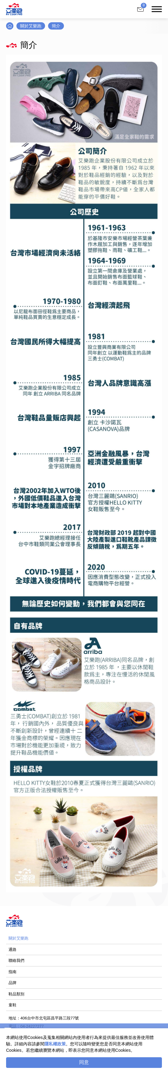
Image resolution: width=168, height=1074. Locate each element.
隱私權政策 (55, 1043)
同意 (84, 1062)
